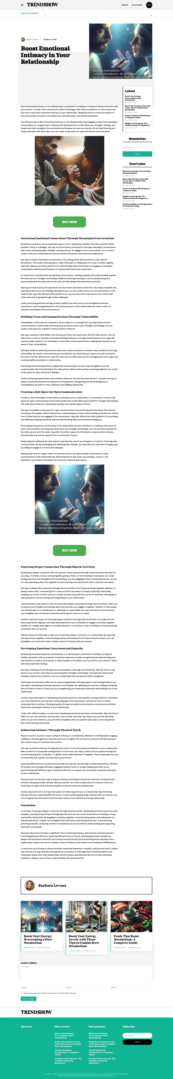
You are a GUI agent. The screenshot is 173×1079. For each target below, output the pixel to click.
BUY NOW (69, 221)
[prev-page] (45, 15)
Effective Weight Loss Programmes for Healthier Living (137, 205)
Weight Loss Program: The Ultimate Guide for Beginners (137, 124)
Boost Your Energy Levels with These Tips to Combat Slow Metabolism (137, 108)
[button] (125, 5)
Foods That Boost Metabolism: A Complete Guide (138, 116)
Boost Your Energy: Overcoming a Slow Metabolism (133, 98)
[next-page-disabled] (151, 15)
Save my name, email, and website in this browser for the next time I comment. (49, 993)
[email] (137, 147)
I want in (137, 154)
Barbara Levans (32, 39)
